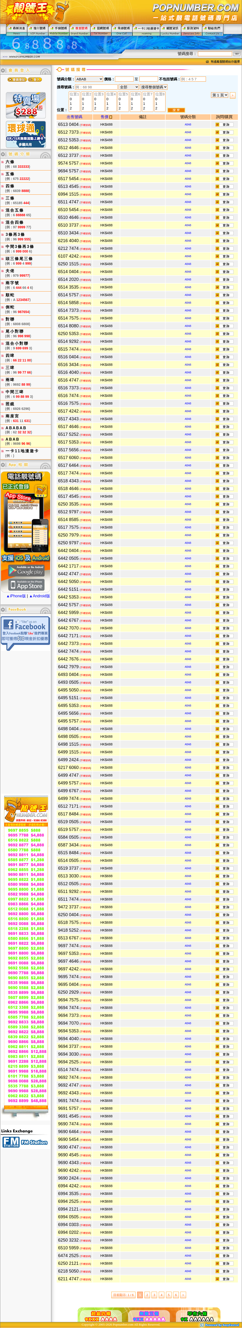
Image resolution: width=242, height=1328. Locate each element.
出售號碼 (74, 117)
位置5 (123, 94)
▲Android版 (39, 596)
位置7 (148, 94)
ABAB (188, 124)
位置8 (160, 94)
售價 (106, 117)
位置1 (74, 94)
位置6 (135, 94)
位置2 (87, 94)
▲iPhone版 (16, 596)
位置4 (111, 94)
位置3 (99, 94)
